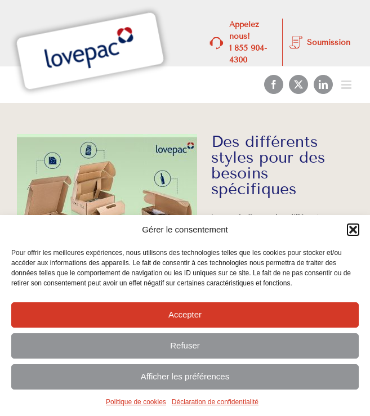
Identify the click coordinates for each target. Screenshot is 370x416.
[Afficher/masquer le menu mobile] (347, 85)
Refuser (185, 345)
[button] (353, 229)
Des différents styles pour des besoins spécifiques (268, 165)
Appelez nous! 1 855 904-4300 (248, 42)
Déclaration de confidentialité (215, 402)
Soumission (328, 42)
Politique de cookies (136, 402)
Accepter (185, 314)
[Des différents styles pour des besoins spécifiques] (107, 191)
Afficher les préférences (185, 376)
